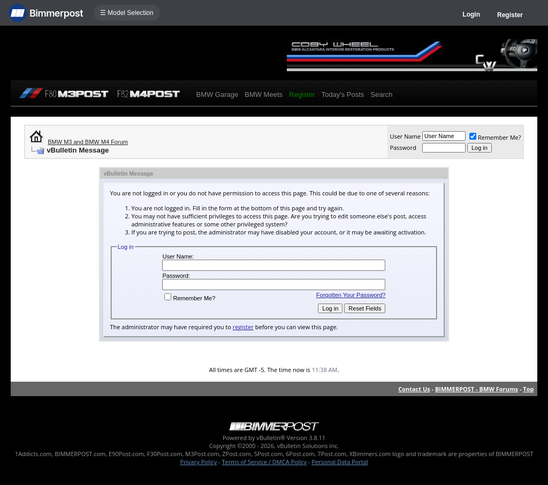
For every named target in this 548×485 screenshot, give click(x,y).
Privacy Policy (198, 462)
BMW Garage (217, 94)
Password (403, 147)
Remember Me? (495, 137)
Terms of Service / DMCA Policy (264, 462)
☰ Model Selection (127, 13)
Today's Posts (342, 94)
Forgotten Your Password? (351, 295)
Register (510, 15)
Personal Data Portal (339, 462)
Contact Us (414, 389)
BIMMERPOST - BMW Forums (476, 389)
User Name (405, 136)
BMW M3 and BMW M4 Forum (88, 142)
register (243, 327)
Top (528, 389)
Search (381, 94)
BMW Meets (264, 94)
